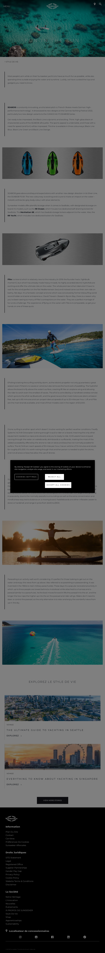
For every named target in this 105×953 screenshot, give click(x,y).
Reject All (54, 477)
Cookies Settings (26, 477)
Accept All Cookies (58, 485)
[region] (52, 476)
